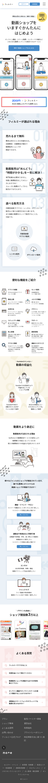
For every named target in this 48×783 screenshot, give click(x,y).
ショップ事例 (7, 723)
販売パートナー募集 (32, 719)
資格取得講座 (20, 768)
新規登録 (34, 4)
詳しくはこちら (24, 515)
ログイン (23, 4)
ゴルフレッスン (34, 768)
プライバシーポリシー (33, 732)
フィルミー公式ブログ (11, 737)
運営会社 (28, 723)
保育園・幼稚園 (27, 765)
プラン (5, 719)
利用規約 (28, 728)
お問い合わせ (7, 732)
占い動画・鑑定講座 (32, 771)
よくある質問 (7, 728)
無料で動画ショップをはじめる (24, 48)
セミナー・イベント (11, 765)
